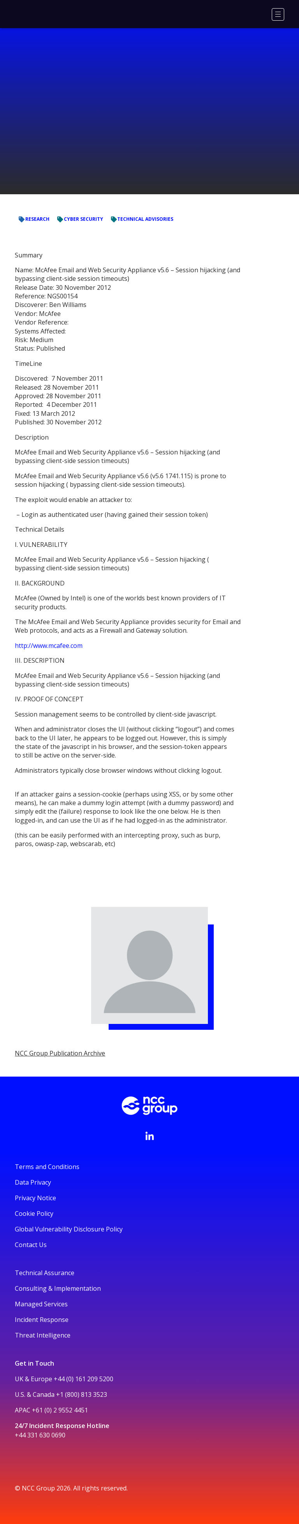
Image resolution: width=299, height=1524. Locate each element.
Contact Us (31, 1244)
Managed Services (41, 1304)
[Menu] (278, 14)
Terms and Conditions (47, 1166)
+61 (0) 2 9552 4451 (60, 1410)
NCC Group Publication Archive (60, 1053)
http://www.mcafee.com (49, 645)
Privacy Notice (35, 1198)
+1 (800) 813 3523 (81, 1394)
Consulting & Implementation (58, 1288)
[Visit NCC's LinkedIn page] (149, 1136)
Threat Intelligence (42, 1335)
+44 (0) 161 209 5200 (83, 1379)
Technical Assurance (44, 1273)
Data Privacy (33, 1182)
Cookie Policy (34, 1213)
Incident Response (42, 1319)
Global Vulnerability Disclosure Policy (69, 1229)
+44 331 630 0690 (40, 1435)
